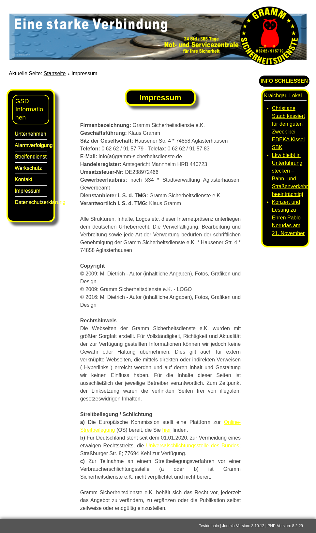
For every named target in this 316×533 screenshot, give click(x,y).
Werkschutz (28, 168)
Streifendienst (31, 156)
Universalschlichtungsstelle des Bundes (192, 445)
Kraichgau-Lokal (283, 95)
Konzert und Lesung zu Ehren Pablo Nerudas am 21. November (288, 217)
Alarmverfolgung (31, 145)
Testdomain (209, 526)
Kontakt (23, 179)
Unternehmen (30, 133)
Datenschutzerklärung (31, 202)
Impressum (27, 190)
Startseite (55, 73)
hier (166, 430)
